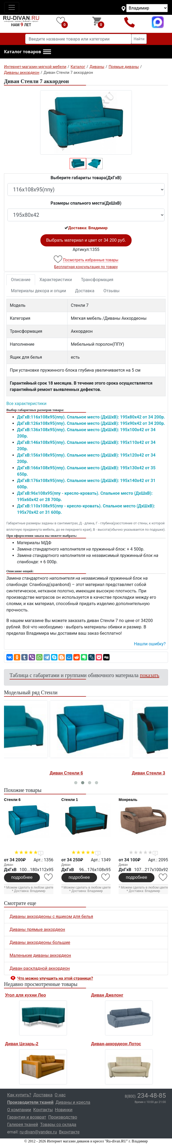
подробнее (21, 877)
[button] (27, 52)
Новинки (64, 1109)
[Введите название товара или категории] (78, 39)
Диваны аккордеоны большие (40, 942)
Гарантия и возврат (26, 1117)
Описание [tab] (21, 279)
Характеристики (56, 279)
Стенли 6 (12, 800)
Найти (139, 39)
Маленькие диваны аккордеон (40, 955)
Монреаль (128, 800)
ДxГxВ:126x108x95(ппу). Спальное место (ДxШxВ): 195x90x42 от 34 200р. (91, 423)
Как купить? (19, 1094)
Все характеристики (26, 403)
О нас (60, 1094)
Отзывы (111, 290)
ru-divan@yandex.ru (38, 1131)
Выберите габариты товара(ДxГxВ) (86, 177)
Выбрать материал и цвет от (86, 240)
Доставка (84, 290)
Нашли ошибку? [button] (150, 643)
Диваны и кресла (73, 1102)
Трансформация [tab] (97, 279)
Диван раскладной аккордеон (40, 968)
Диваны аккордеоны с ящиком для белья (51, 916)
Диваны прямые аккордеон (37, 929)
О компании (19, 1109)
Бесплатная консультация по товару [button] (86, 267)
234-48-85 (145, 1095)
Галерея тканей (22, 1124)
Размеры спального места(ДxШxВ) (86, 203)
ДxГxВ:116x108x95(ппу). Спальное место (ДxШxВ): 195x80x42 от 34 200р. (91, 417)
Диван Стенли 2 (21, 773)
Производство (62, 1117)
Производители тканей (30, 1102)
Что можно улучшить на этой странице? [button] (55, 978)
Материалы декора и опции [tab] (38, 290)
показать (149, 675)
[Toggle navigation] (11, 7)
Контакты (43, 1109)
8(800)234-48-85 (129, 22)
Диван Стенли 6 (103, 773)
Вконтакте (69, 1131)
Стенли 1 (69, 800)
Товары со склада (58, 1124)
